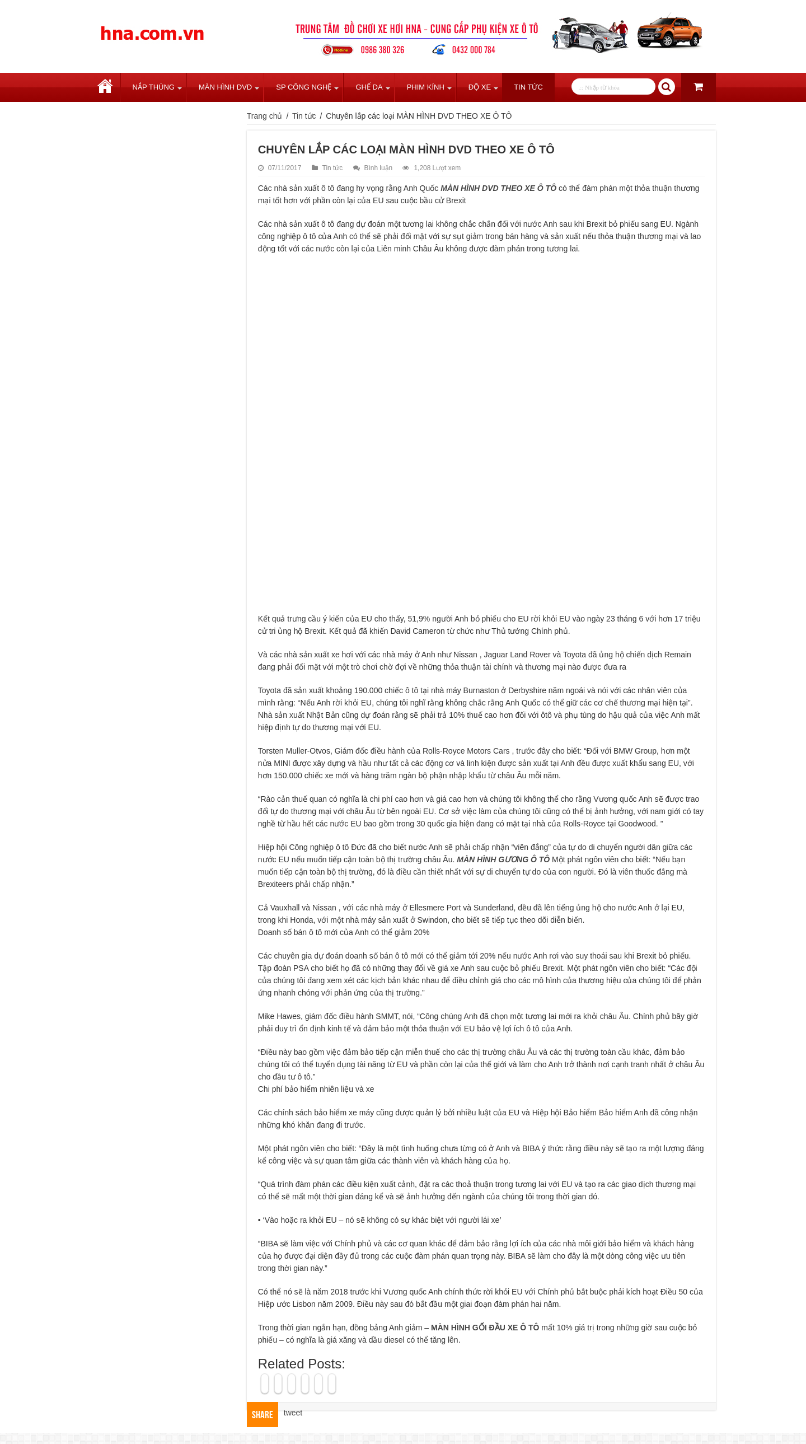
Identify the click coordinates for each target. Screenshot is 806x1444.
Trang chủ (105, 87)
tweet (293, 1412)
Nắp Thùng (154, 87)
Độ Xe (479, 87)
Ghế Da (368, 87)
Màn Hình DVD (225, 87)
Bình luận (378, 168)
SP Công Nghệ (303, 87)
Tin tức (528, 87)
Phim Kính (425, 87)
